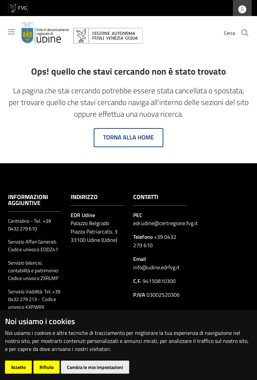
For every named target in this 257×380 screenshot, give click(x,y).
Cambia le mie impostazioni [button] (95, 367)
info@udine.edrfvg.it (156, 267)
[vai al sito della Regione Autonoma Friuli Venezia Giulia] (17, 7)
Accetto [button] (18, 367)
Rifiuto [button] (46, 367)
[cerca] (245, 33)
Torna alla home (128, 137)
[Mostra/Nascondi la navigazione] (11, 32)
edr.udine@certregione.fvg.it (165, 223)
